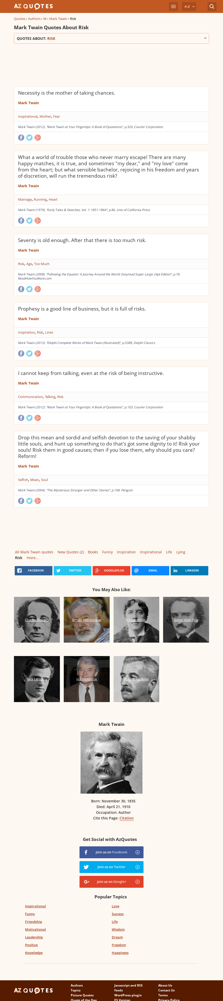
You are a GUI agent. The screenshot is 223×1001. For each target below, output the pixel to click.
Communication (30, 396)
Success (118, 914)
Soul (44, 479)
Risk (21, 263)
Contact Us (166, 990)
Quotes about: (111, 38)
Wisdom (118, 929)
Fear (56, 116)
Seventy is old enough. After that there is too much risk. (82, 240)
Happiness (120, 952)
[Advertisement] (108, 64)
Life (169, 552)
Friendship (33, 921)
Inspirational (27, 116)
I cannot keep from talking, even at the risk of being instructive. (91, 373)
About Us (165, 985)
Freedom (119, 945)
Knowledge (34, 952)
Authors (34, 18)
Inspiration (26, 332)
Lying (180, 552)
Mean (34, 479)
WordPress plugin (128, 995)
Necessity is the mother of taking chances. (66, 93)
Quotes (19, 18)
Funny (107, 552)
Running (40, 199)
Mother (45, 116)
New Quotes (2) (71, 552)
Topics (76, 990)
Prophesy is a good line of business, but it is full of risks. (82, 309)
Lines (49, 332)
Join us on (111, 852)
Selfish (23, 479)
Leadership (34, 937)
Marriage (25, 199)
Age (29, 263)
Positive (31, 945)
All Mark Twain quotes (34, 552)
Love (115, 906)
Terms (163, 995)
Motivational (35, 929)
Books (93, 552)
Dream (117, 937)
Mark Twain (58, 18)
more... (33, 557)
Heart (53, 199)
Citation (127, 818)
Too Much (42, 263)
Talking (50, 396)
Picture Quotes (82, 995)
